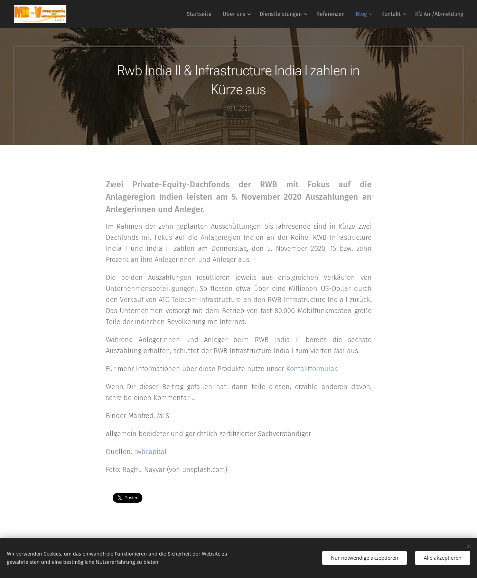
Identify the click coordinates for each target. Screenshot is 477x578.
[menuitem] (201, 14)
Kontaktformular (311, 368)
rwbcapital (150, 451)
